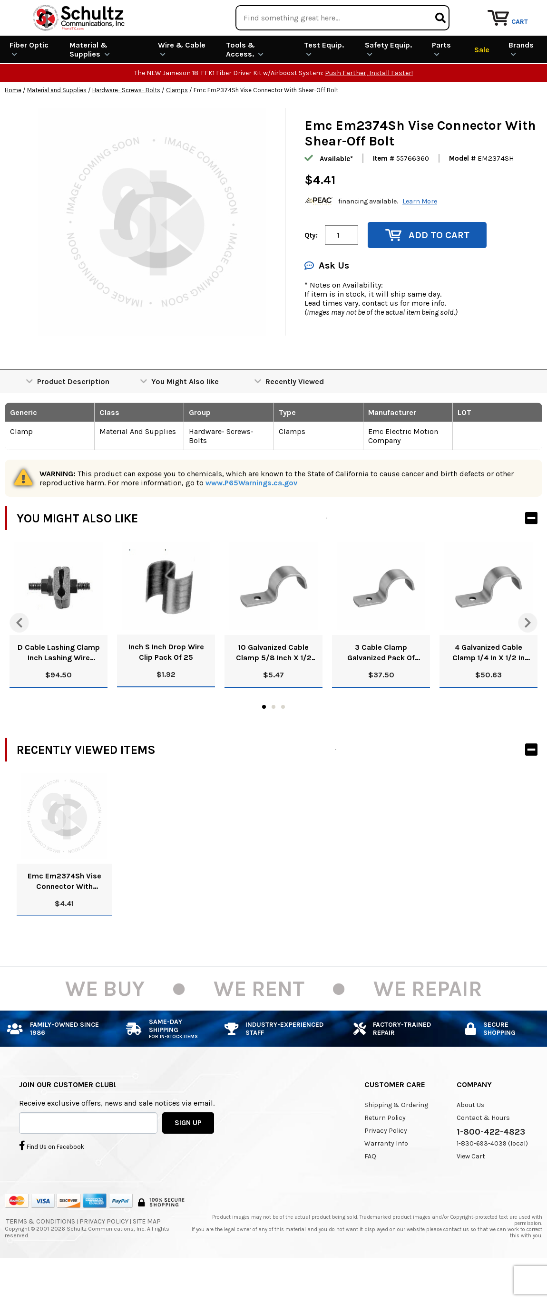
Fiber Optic (29, 83)
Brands (521, 83)
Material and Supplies (57, 124)
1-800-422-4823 (491, 1166)
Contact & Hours (483, 1152)
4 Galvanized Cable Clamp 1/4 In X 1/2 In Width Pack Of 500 (488, 687)
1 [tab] (264, 741)
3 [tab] (283, 741)
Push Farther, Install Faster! (369, 108)
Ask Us (326, 300)
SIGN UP (188, 1157)
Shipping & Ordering (396, 1140)
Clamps (177, 124)
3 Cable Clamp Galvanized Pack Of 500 (381, 687)
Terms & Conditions (40, 1256)
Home (13, 124)
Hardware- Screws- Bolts (126, 124)
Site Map (147, 1256)
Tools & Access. (245, 84)
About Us (471, 1140)
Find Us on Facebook (51, 1180)
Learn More (419, 235)
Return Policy (385, 1152)
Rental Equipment (439, 12)
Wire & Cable (181, 83)
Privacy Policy (385, 1165)
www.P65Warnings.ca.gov (251, 517)
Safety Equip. (388, 83)
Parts (441, 83)
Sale (481, 83)
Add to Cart (427, 270)
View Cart (471, 1191)
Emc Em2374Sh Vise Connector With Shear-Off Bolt (64, 916)
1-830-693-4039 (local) (492, 1178)
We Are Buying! (360, 12)
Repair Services (517, 12)
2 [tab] (273, 741)
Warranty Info (386, 1178)
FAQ (370, 1191)
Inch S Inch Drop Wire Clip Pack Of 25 (166, 686)
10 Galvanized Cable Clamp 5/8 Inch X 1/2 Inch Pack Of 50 (274, 687)
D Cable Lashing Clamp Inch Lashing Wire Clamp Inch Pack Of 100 (58, 687)
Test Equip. (324, 83)
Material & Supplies (89, 84)
